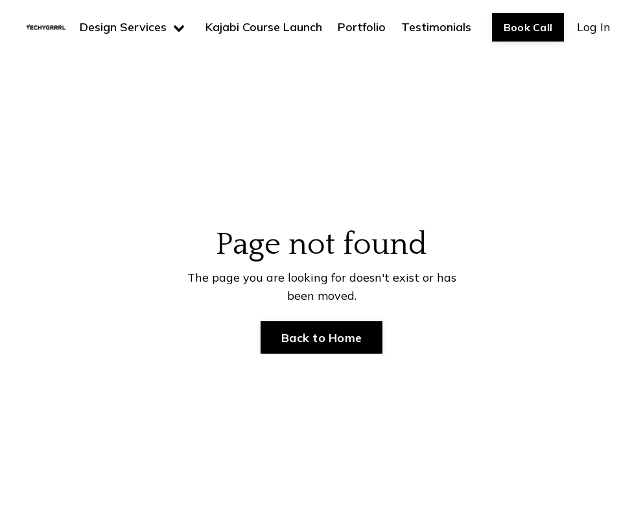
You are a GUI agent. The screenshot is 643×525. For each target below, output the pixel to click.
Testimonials (436, 26)
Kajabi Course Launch (263, 26)
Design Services (132, 26)
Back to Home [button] (321, 337)
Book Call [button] (528, 27)
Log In (594, 26)
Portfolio (362, 26)
